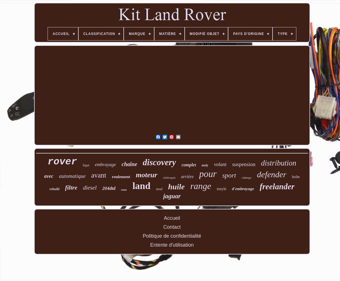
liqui (86, 165)
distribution (278, 163)
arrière (187, 176)
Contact (171, 227)
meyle (221, 189)
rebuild (54, 189)
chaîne (129, 164)
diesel (90, 187)
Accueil (172, 218)
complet (189, 164)
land (141, 186)
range (200, 186)
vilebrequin (169, 177)
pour (208, 174)
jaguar (172, 196)
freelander (277, 186)
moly (204, 165)
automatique (72, 176)
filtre (71, 187)
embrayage (105, 164)
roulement (121, 176)
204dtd (108, 188)
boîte (296, 177)
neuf (159, 189)
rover (62, 161)
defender (271, 174)
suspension (243, 164)
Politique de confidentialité (172, 236)
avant (98, 175)
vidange (247, 177)
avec (48, 176)
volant (220, 164)
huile (176, 186)
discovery (159, 162)
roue (124, 189)
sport (229, 175)
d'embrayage (243, 188)
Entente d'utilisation (172, 245)
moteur (146, 175)
